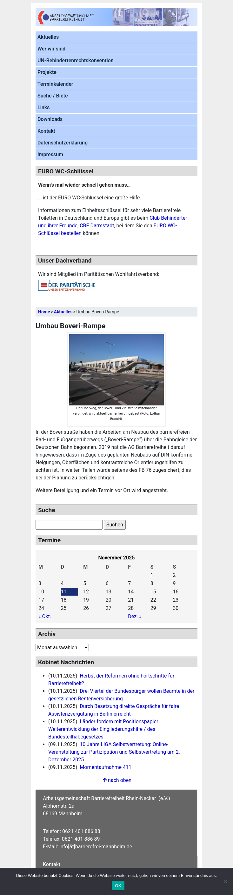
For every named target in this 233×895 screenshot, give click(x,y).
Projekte (47, 72)
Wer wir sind (51, 49)
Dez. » (135, 616)
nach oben (116, 780)
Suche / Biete (52, 96)
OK (118, 885)
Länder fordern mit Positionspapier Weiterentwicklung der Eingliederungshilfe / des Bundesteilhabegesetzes (103, 729)
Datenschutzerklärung (62, 143)
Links (43, 107)
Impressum (50, 154)
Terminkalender (55, 84)
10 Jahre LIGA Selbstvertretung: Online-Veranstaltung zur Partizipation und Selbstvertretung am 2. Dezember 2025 (114, 752)
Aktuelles (48, 37)
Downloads (50, 119)
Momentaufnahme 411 (105, 767)
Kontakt (46, 131)
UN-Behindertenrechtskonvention (75, 60)
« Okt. (44, 616)
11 (64, 592)
